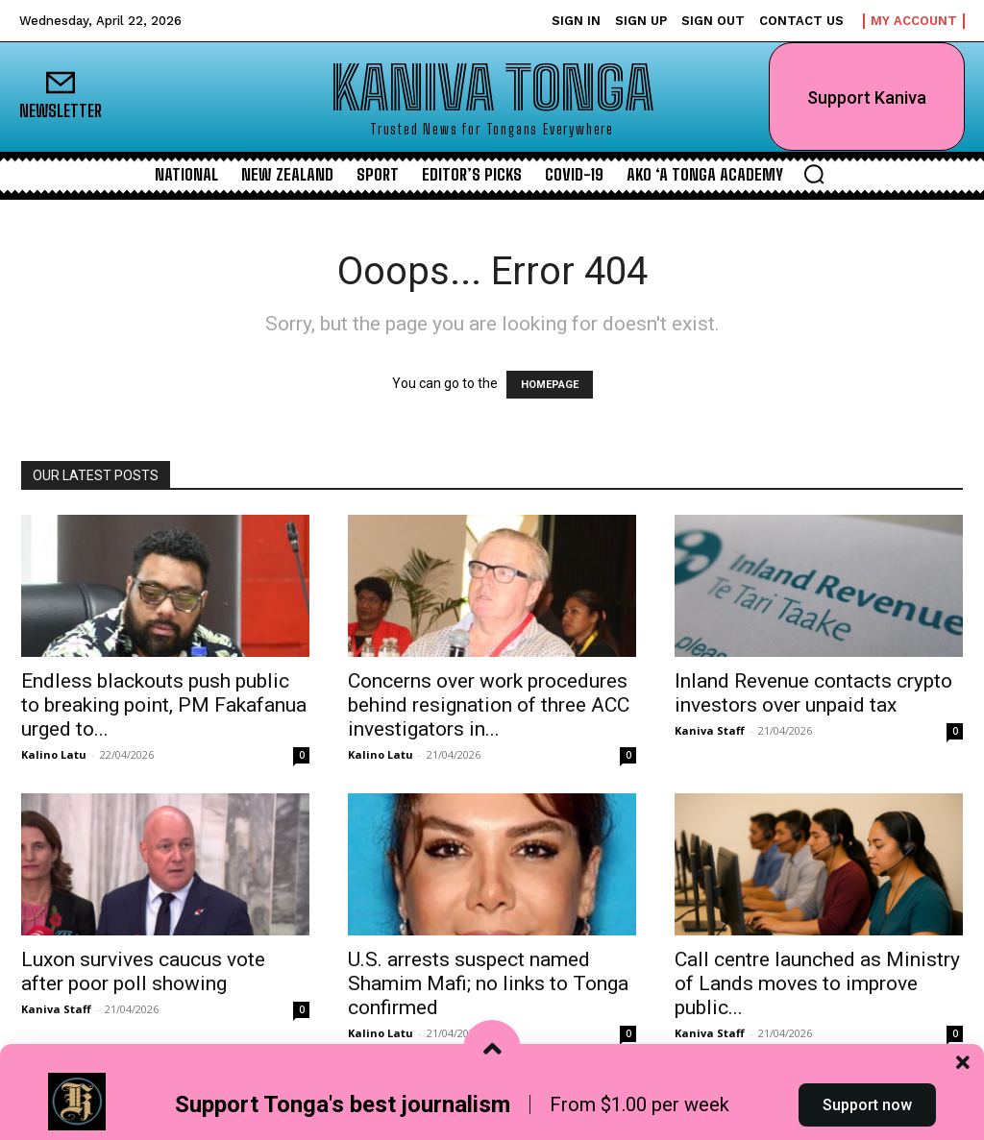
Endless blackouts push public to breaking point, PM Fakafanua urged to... (164, 704)
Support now (867, 1105)
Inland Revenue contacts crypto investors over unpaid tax (813, 692)
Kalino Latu (53, 754)
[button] (814, 174)
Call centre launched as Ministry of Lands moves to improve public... (817, 983)
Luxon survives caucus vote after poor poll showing (143, 971)
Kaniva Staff (710, 730)
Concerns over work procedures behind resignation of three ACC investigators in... (488, 704)
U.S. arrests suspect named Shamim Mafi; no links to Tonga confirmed (488, 983)
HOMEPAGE (549, 384)
